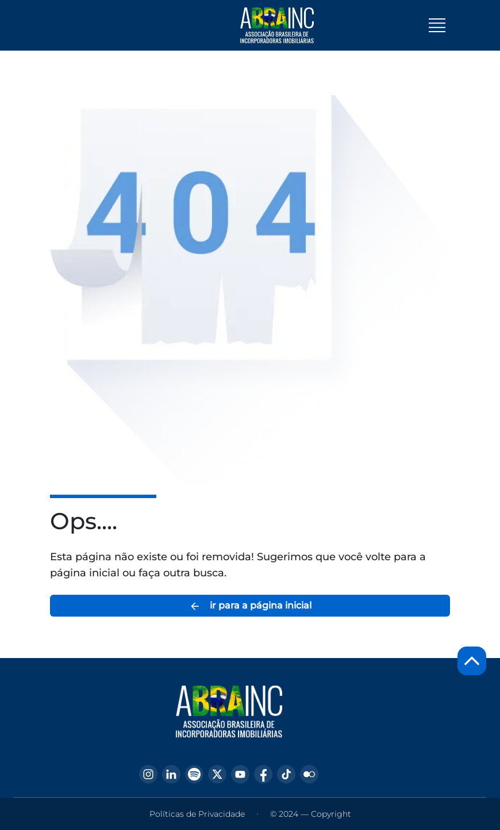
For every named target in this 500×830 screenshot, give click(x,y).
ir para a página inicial (250, 606)
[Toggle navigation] (437, 25)
